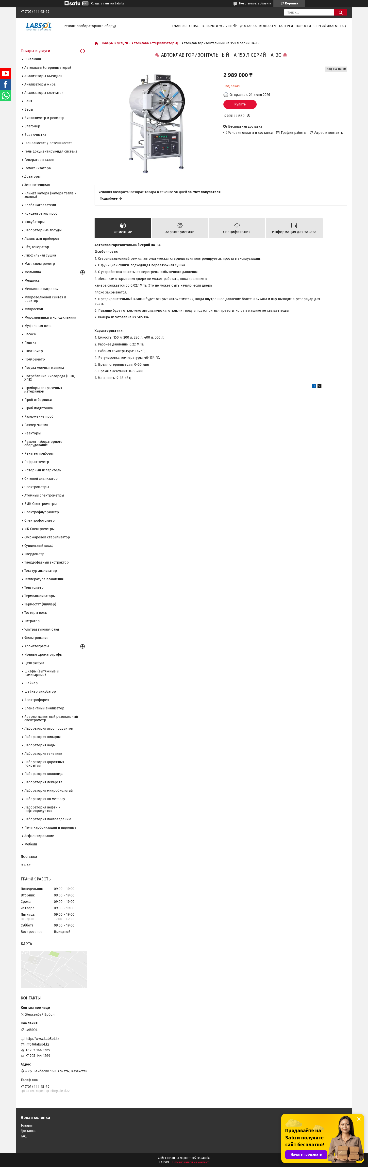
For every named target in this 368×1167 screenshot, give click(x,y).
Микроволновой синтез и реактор (45, 299)
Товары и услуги (216, 26)
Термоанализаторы (39, 596)
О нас (194, 26)
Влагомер (32, 126)
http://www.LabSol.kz (42, 1039)
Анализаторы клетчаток (44, 93)
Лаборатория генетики (43, 754)
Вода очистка (35, 135)
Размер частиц (36, 425)
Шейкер (31, 683)
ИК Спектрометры (39, 529)
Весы (28, 109)
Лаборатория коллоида (43, 774)
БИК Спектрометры (40, 504)
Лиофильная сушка (40, 255)
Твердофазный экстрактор (46, 562)
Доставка (248, 26)
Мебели (30, 844)
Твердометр (34, 554)
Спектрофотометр (39, 520)
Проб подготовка (38, 408)
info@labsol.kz (38, 1044)
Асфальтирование (39, 836)
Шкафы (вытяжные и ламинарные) (41, 673)
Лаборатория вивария (42, 737)
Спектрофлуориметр (41, 512)
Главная (179, 26)
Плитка (30, 343)
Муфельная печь (37, 326)
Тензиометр (34, 587)
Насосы (30, 334)
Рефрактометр (36, 462)
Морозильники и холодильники (50, 317)
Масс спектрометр (39, 264)
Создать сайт (100, 3)
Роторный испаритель (42, 470)
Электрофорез (36, 700)
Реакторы (32, 433)
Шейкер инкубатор (40, 691)
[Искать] (340, 12)
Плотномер (33, 351)
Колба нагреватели (40, 205)
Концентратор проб (40, 213)
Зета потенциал (37, 185)
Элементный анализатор (44, 708)
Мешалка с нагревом (41, 289)
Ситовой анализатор (41, 479)
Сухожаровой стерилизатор (47, 537)
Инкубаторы (34, 222)
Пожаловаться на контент (190, 1162)
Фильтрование (36, 638)
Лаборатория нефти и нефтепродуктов (42, 809)
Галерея (286, 26)
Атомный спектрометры (44, 495)
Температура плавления (44, 579)
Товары (27, 1125)
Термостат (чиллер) (40, 604)
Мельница (32, 272)
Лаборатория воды (39, 745)
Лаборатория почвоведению (47, 819)
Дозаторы (32, 176)
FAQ (343, 26)
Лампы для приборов (41, 239)
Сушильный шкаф (38, 546)
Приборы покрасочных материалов (43, 390)
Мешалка (31, 280)
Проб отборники (38, 400)
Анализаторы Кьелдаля (43, 76)
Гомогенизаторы (37, 168)
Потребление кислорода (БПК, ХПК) (49, 378)
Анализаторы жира (39, 84)
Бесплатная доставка (245, 126)
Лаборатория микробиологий (48, 791)
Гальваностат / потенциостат (48, 143)
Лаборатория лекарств (43, 782)
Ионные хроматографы (43, 654)
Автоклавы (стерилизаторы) (155, 43)
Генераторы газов (39, 160)
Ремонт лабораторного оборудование (43, 443)
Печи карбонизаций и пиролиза (50, 827)
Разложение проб (38, 416)
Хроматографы (36, 646)
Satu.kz (205, 1158)
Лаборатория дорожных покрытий (44, 764)
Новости (303, 26)
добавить (264, 3)
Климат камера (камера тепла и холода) (50, 195)
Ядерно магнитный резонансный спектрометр (51, 718)
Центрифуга (34, 663)
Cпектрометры (36, 487)
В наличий (32, 59)
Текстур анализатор (40, 571)
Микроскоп (33, 309)
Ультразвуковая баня (41, 629)
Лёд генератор (36, 247)
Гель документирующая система (50, 151)
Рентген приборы (38, 453)
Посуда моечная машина (44, 368)
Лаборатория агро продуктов (48, 728)
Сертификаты (326, 26)
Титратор (32, 621)
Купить (240, 104)
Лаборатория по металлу (44, 799)
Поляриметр (34, 359)
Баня (28, 101)
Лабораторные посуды (43, 230)
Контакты (267, 26)
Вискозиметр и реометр (44, 118)
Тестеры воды (35, 613)
